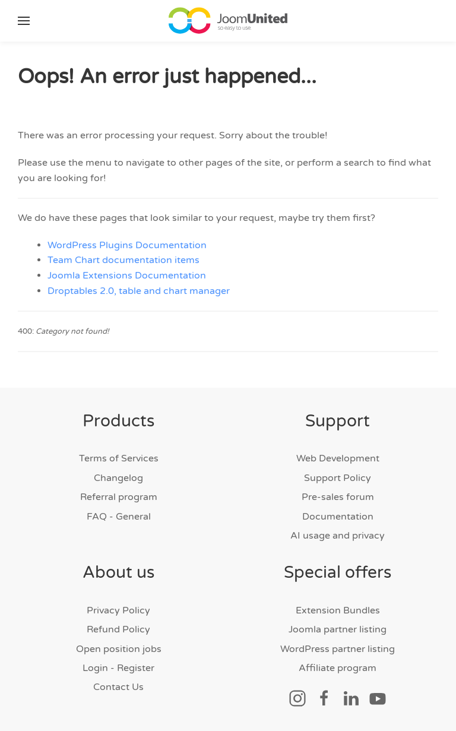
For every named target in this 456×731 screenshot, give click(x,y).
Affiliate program (337, 668)
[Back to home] (228, 21)
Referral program (118, 497)
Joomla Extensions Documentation (127, 275)
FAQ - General (119, 517)
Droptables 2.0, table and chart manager (139, 291)
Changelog (118, 478)
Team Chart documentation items (124, 260)
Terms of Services (119, 458)
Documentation (337, 517)
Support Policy (337, 478)
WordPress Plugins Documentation (127, 245)
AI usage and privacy (337, 536)
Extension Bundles (338, 610)
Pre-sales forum (338, 497)
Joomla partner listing (338, 629)
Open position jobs (119, 649)
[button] (24, 21)
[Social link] (297, 698)
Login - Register (118, 668)
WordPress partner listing (337, 649)
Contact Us (118, 687)
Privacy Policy (118, 610)
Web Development (337, 458)
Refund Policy (118, 629)
